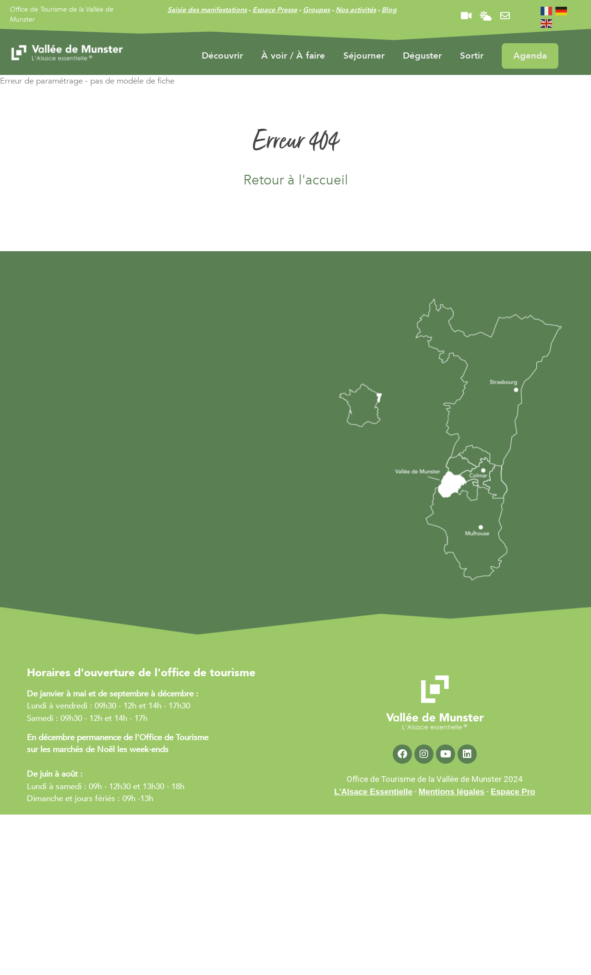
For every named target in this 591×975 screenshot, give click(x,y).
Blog (389, 9)
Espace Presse (275, 9)
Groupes (316, 9)
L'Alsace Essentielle (373, 791)
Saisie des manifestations (207, 9)
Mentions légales (451, 791)
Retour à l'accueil (295, 180)
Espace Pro (513, 791)
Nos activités (356, 9)
